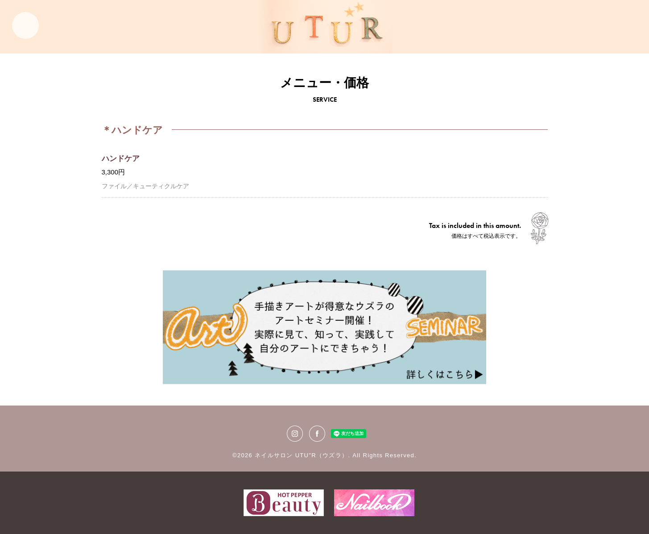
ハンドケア (121, 158)
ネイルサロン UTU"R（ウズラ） (301, 455)
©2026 (243, 455)
